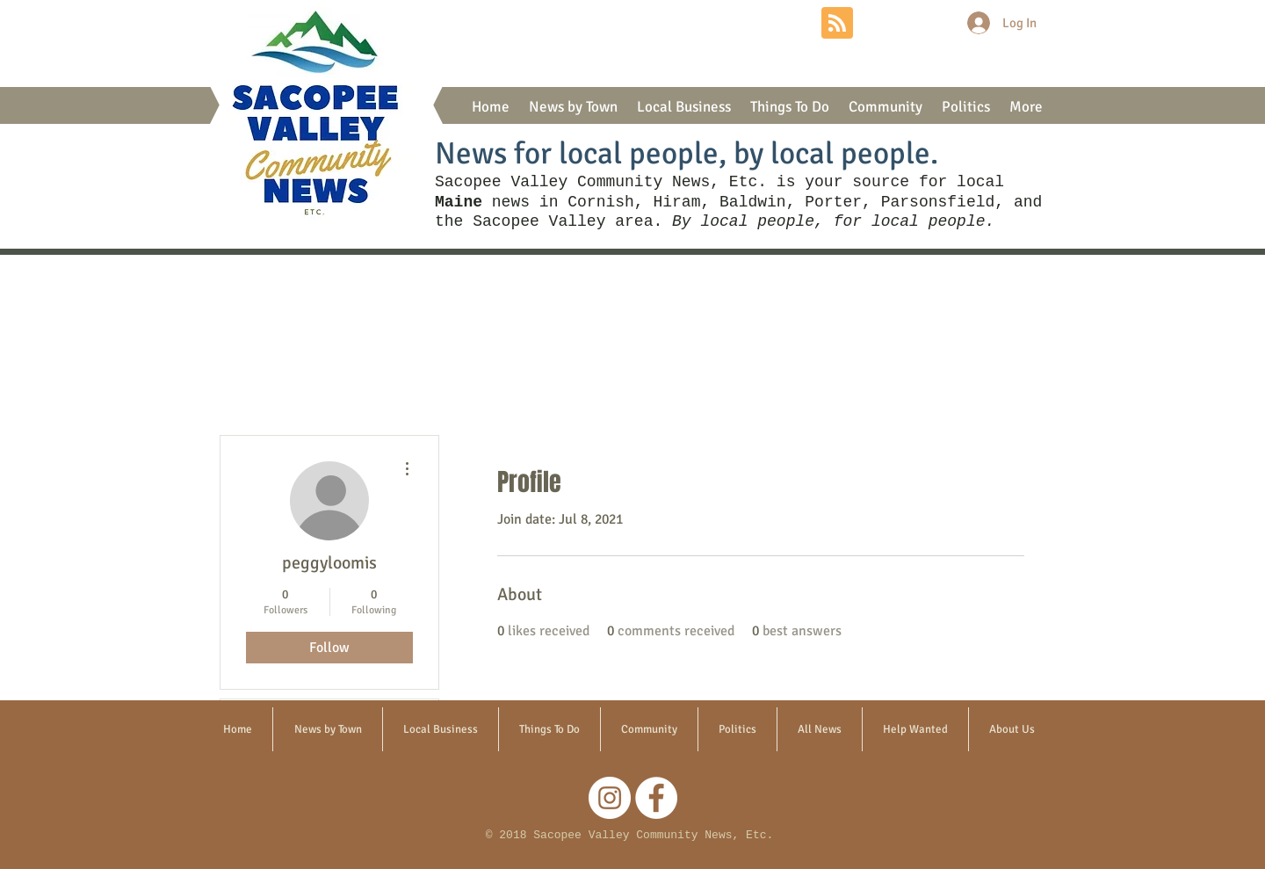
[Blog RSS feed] (837, 23)
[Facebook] (656, 798)
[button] (573, 107)
